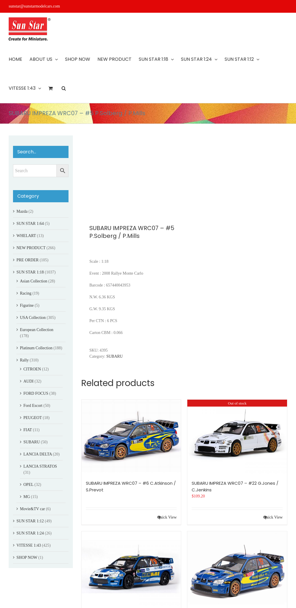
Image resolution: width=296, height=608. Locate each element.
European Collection (36, 330)
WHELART (26, 236)
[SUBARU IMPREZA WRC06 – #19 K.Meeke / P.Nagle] (131, 568)
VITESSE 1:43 (28, 545)
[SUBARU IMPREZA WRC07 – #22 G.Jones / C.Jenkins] (237, 437)
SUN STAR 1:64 (30, 223)
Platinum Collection (36, 348)
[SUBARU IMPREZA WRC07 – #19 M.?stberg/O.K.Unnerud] (237, 568)
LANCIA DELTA (37, 454)
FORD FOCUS (35, 393)
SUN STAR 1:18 (30, 272)
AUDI (28, 381)
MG (26, 497)
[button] (64, 88)
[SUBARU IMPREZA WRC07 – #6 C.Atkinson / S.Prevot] (131, 437)
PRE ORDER (27, 260)
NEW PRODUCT (30, 248)
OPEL (28, 484)
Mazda (21, 211)
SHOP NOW (26, 557)
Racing (26, 293)
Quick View (167, 517)
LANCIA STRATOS (40, 466)
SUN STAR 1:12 (30, 521)
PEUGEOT (32, 418)
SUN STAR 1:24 (30, 533)
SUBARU (114, 356)
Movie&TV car (32, 509)
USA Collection (33, 317)
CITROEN (32, 369)
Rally (24, 360)
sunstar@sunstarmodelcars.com (34, 6)
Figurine (27, 305)
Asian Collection (33, 281)
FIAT (27, 430)
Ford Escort (32, 405)
